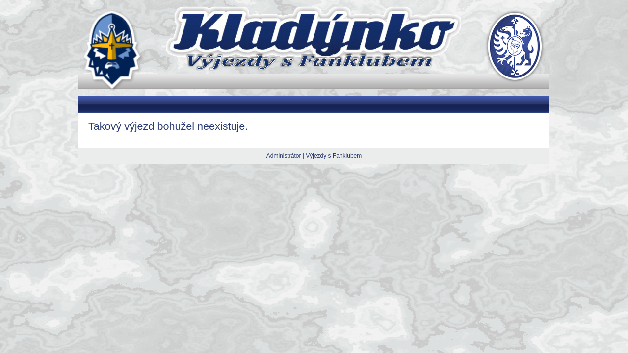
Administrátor (283, 155)
